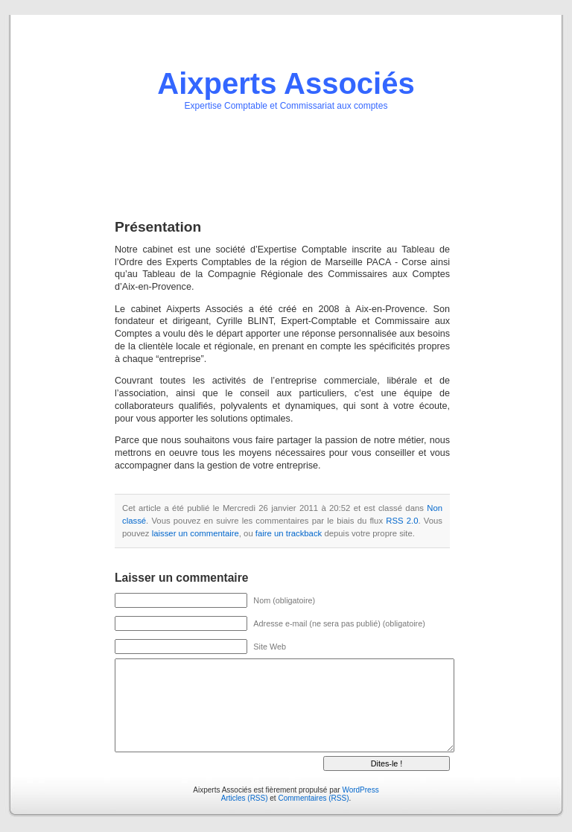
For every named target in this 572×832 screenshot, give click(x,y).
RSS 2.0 (402, 520)
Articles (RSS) (244, 798)
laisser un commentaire (195, 533)
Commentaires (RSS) (313, 798)
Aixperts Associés (285, 83)
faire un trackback (288, 533)
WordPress (360, 790)
